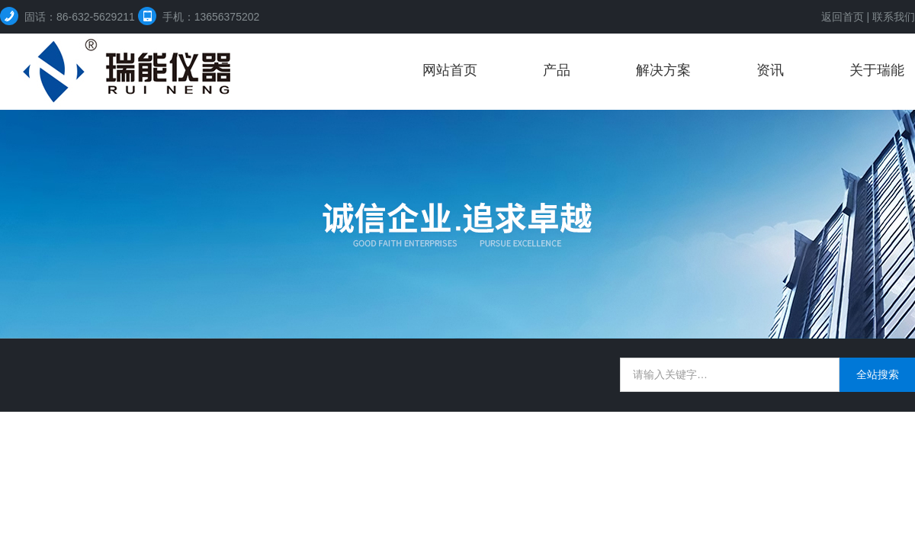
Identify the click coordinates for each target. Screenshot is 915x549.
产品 (556, 70)
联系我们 (893, 17)
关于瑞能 (876, 70)
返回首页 (842, 17)
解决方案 (663, 70)
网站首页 (449, 70)
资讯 (770, 70)
